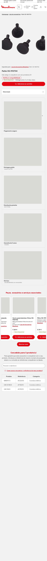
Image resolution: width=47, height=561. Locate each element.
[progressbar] (23, 115)
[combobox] (23, 366)
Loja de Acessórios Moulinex (20, 67)
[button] (27, 6)
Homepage (5, 14)
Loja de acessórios (15, 14)
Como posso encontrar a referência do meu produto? (23, 370)
